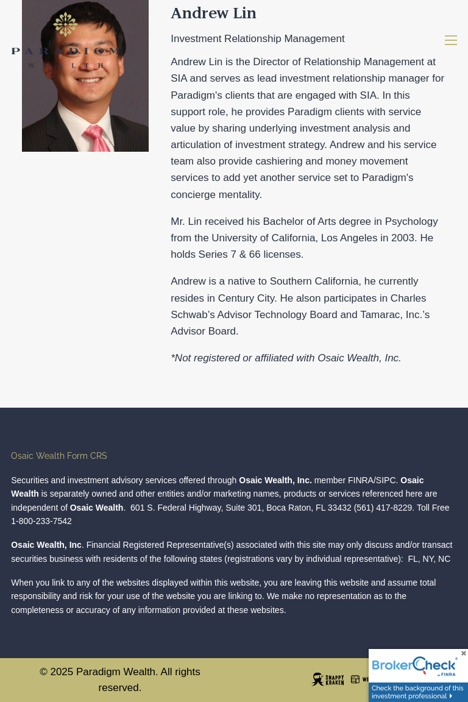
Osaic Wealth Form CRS (59, 456)
